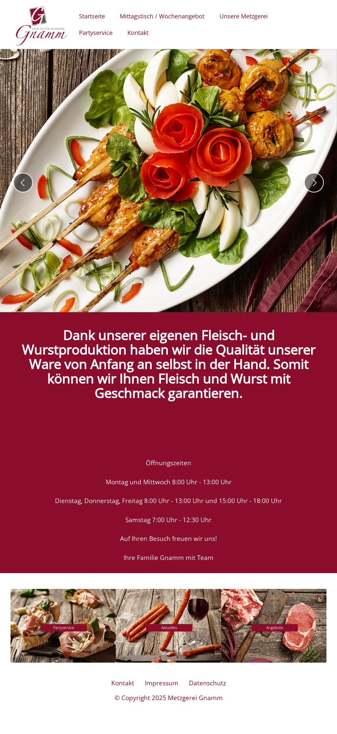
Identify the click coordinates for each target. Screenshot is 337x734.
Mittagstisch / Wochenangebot (162, 16)
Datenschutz (207, 690)
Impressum (161, 690)
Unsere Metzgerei (244, 16)
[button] (23, 182)
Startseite (92, 16)
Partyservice (96, 33)
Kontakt (137, 33)
